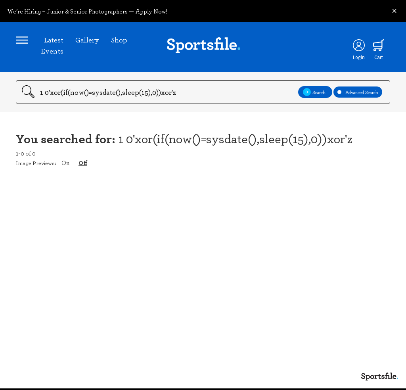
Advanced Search (357, 92)
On (65, 163)
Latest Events (52, 45)
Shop (119, 39)
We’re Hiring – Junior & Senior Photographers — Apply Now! (87, 11)
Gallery (87, 39)
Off (83, 162)
